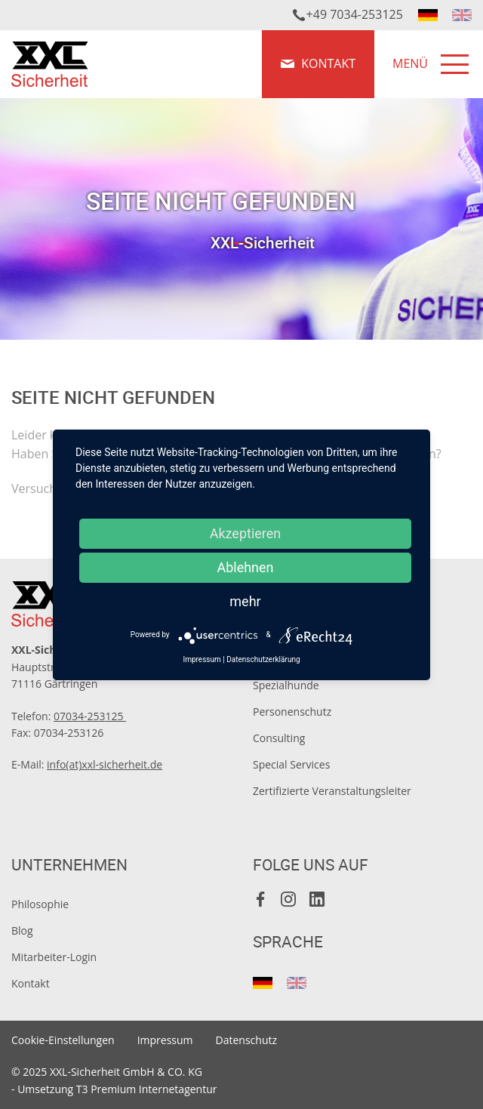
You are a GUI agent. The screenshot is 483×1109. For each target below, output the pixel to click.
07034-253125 (90, 716)
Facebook (261, 899)
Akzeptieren (245, 533)
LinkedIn (317, 899)
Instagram (289, 899)
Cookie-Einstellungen (63, 1040)
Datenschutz (246, 1040)
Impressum (165, 1040)
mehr (244, 601)
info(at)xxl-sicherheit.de (104, 764)
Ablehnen (245, 567)
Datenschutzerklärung (263, 659)
